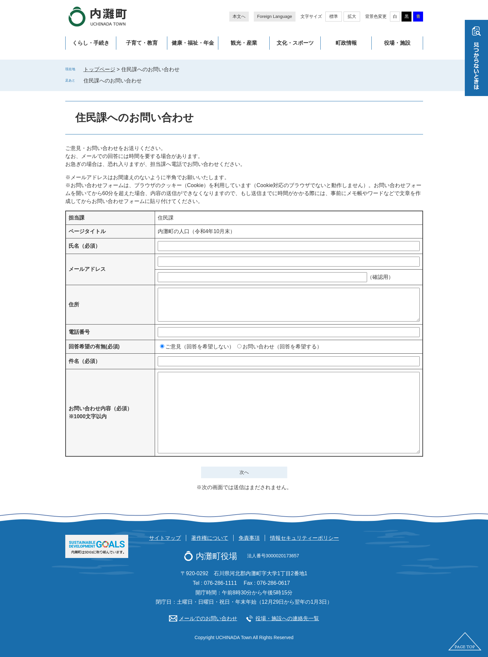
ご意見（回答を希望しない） (199, 346)
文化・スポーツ (295, 43)
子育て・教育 (142, 43)
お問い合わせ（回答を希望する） (282, 346)
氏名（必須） (84, 246)
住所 (74, 304)
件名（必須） (84, 361)
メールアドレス (87, 269)
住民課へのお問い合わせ (112, 80)
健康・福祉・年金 (193, 43)
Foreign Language (274, 16)
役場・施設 (397, 43)
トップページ (99, 69)
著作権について (209, 538)
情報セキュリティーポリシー (304, 538)
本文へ (239, 16)
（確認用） (380, 277)
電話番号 (79, 332)
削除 (146, 80)
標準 (333, 16)
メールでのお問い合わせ (208, 618)
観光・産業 (244, 43)
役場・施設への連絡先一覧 (287, 618)
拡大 (352, 16)
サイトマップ (165, 538)
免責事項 (249, 538)
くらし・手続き (90, 43)
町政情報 (346, 43)
